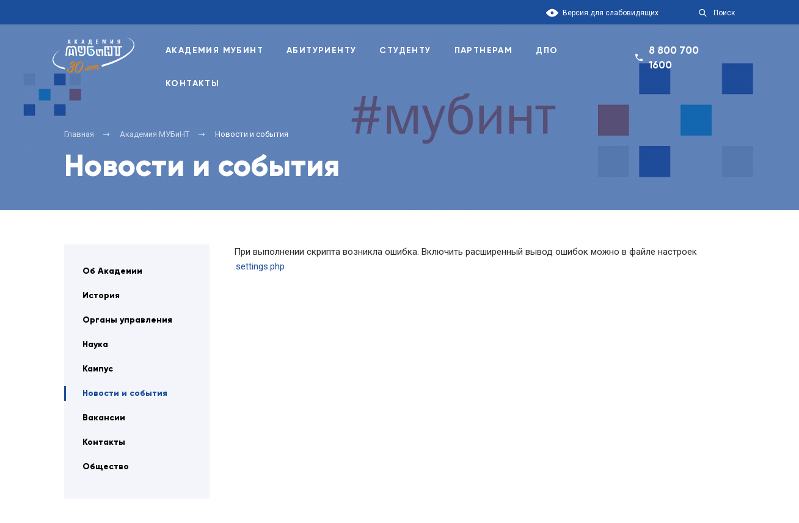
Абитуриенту (321, 50)
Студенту (405, 50)
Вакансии (103, 417)
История (101, 295)
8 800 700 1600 (674, 57)
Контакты (192, 83)
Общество (105, 466)
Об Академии (112, 271)
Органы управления (127, 320)
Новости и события (124, 393)
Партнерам (483, 50)
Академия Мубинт (214, 50)
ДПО (547, 50)
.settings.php (259, 266)
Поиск (724, 13)
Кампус (97, 369)
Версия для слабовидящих (611, 13)
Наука (95, 344)
